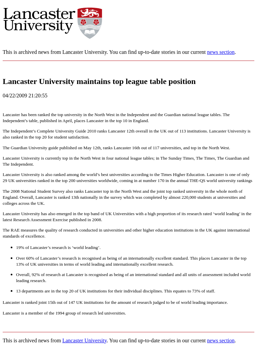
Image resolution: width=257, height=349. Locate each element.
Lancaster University (84, 340)
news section (221, 52)
